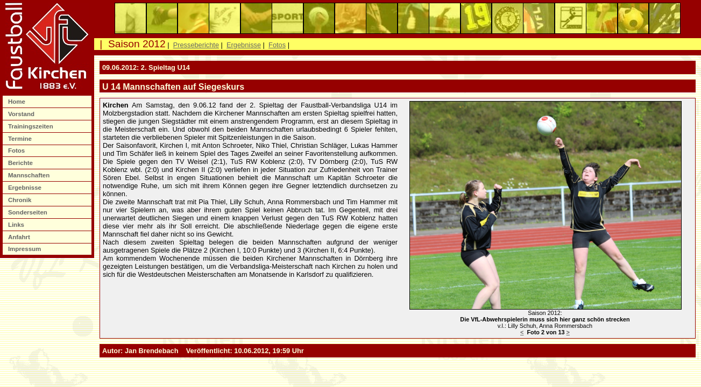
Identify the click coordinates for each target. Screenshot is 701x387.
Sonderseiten (28, 212)
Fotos (17, 150)
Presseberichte (196, 45)
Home (17, 101)
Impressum (25, 249)
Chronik (20, 200)
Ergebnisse (25, 187)
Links (17, 224)
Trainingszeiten (31, 126)
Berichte (21, 163)
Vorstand (22, 114)
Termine (20, 138)
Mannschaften (30, 175)
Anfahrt (20, 237)
